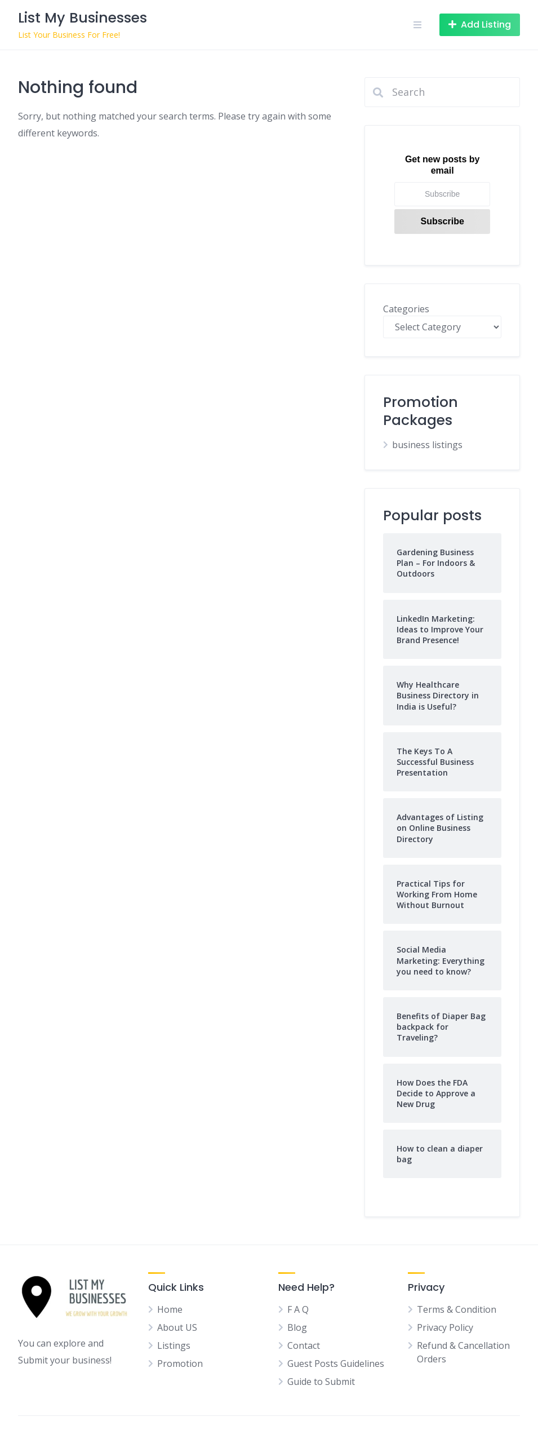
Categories (406, 309)
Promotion (180, 1363)
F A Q (298, 1309)
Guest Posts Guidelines (335, 1363)
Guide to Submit (321, 1381)
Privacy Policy (445, 1327)
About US (177, 1327)
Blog (297, 1327)
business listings (427, 445)
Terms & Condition (456, 1309)
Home (170, 1309)
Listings (173, 1345)
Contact (303, 1345)
